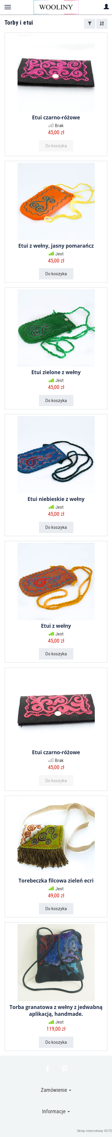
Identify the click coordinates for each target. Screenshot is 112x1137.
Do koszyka (56, 273)
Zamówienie (56, 1090)
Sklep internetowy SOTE (94, 1131)
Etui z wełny (56, 625)
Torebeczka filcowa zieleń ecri (56, 880)
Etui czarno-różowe (56, 117)
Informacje (56, 1111)
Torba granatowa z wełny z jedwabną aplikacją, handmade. (56, 1010)
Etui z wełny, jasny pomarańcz (56, 245)
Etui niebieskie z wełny (55, 499)
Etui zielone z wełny (56, 372)
